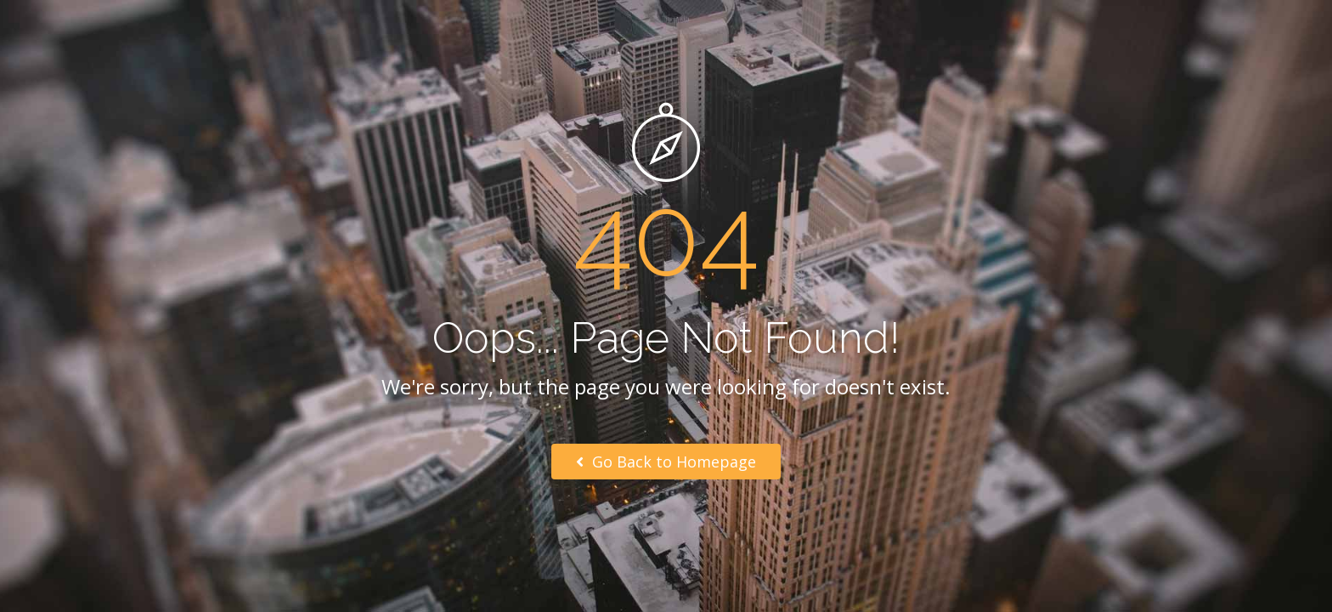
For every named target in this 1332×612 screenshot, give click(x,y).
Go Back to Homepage (666, 461)
